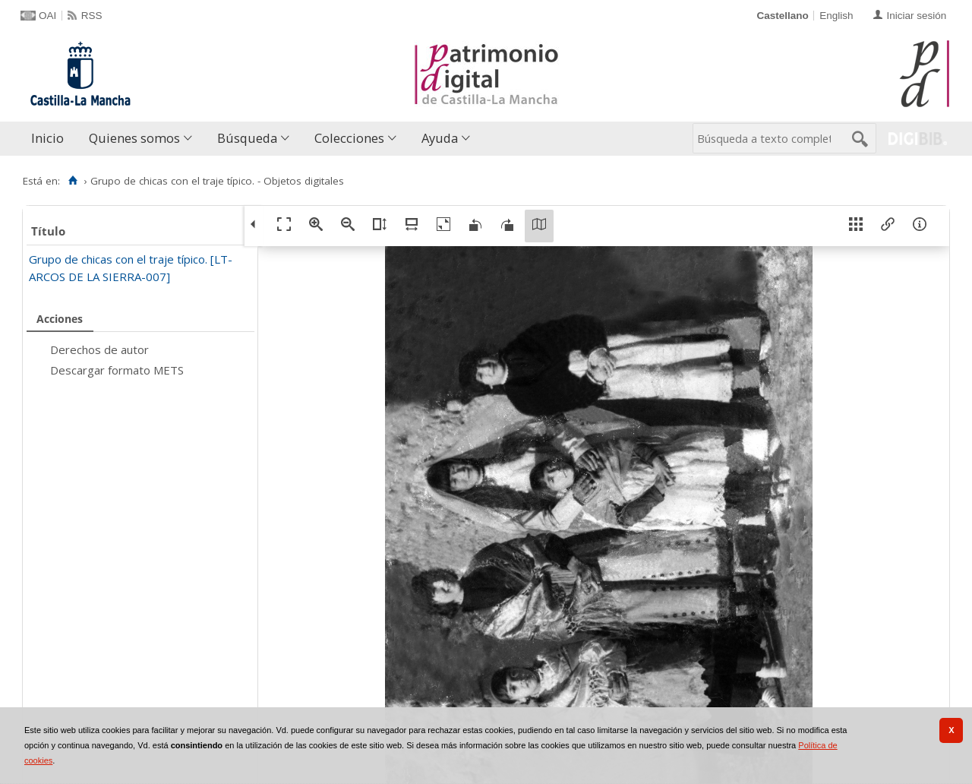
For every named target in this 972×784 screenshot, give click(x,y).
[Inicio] (72, 180)
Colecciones (349, 138)
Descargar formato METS (117, 370)
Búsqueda (247, 138)
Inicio (47, 138)
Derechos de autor (99, 349)
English (836, 15)
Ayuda (439, 138)
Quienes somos (134, 138)
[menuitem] (51, 139)
